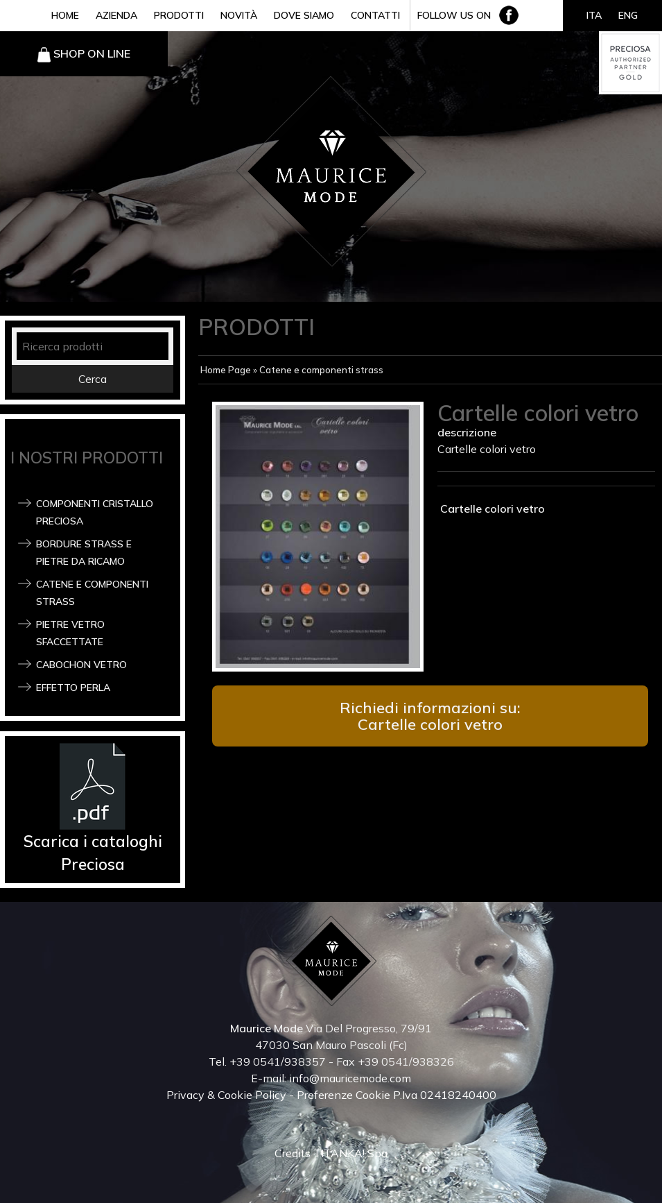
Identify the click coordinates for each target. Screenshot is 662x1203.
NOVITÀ (238, 15)
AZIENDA (116, 15)
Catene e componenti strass (321, 369)
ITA (594, 15)
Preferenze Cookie (343, 1095)
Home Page (225, 369)
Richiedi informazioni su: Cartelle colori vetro (430, 716)
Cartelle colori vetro (491, 508)
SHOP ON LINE (91, 53)
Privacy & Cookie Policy (226, 1095)
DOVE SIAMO (304, 15)
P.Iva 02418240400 (444, 1095)
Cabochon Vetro (81, 664)
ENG (628, 15)
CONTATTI (375, 15)
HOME (65, 15)
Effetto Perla (73, 687)
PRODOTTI (179, 15)
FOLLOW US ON (454, 15)
